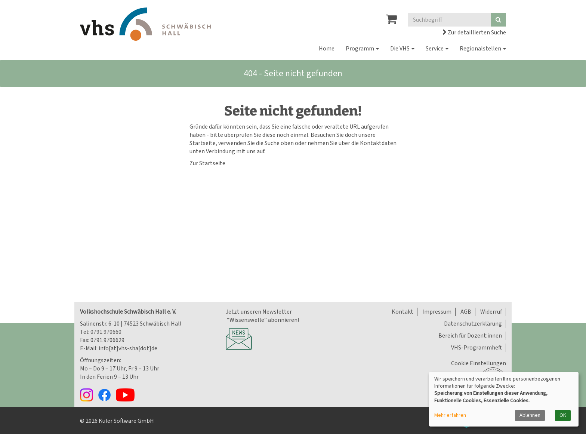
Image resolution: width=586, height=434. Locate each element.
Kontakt (402, 312)
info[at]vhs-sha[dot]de (128, 348)
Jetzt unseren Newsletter (259, 312)
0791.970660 (105, 332)
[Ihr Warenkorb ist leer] (391, 21)
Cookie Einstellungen (478, 363)
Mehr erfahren (450, 415)
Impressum (436, 312)
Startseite (202, 143)
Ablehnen (529, 415)
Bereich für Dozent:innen (470, 336)
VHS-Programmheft (476, 348)
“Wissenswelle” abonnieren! (262, 320)
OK (562, 415)
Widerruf (491, 312)
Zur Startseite (207, 163)
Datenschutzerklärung (473, 324)
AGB (465, 312)
